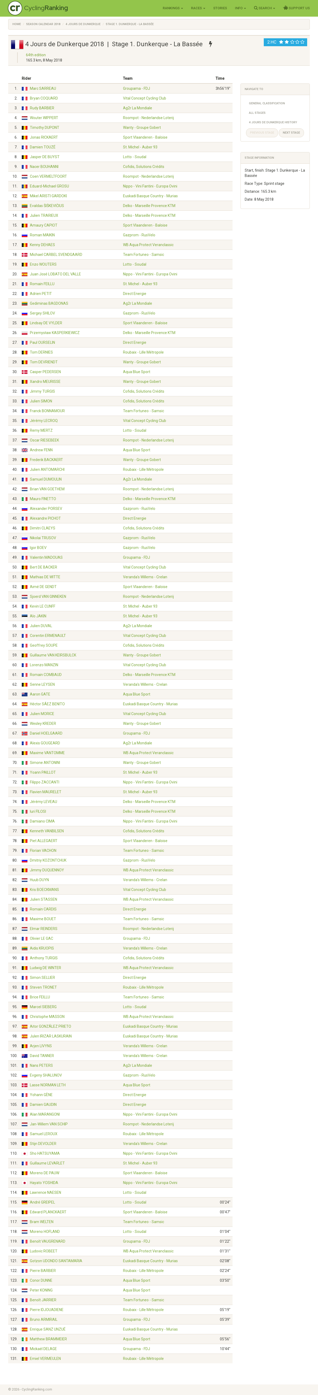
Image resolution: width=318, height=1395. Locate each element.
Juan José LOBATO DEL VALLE (55, 274)
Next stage (291, 132)
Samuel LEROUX (43, 1134)
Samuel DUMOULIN (46, 479)
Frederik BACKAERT (46, 460)
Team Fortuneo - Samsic (143, 254)
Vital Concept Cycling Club (144, 98)
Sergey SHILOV (42, 313)
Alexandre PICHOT (45, 518)
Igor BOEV (38, 548)
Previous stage (262, 132)
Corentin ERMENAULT (48, 635)
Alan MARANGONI (45, 1114)
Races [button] (198, 8)
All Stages (257, 113)
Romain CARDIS (43, 909)
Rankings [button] (173, 8)
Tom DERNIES (41, 352)
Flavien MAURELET (45, 792)
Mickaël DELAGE (43, 1349)
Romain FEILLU (42, 284)
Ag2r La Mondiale (137, 108)
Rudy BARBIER (42, 108)
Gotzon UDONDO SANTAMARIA (56, 1261)
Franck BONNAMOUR (47, 411)
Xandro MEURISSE (45, 381)
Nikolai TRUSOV (43, 538)
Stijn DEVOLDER (43, 1144)
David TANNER (42, 1056)
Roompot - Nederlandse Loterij (148, 118)
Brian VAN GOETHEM (47, 489)
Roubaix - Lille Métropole (143, 352)
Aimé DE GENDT (43, 587)
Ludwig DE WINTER (45, 968)
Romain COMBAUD (46, 675)
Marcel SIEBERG (43, 1007)
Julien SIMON (41, 401)
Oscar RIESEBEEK (44, 440)
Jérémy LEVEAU (43, 802)
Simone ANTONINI (45, 762)
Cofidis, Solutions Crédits (143, 167)
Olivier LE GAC (41, 938)
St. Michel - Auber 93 (140, 147)
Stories (220, 8)
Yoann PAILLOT (43, 772)
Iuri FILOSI (38, 811)
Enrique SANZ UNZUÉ (48, 1329)
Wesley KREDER (43, 723)
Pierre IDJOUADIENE (46, 1310)
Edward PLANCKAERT (48, 1212)
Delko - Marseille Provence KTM (149, 206)
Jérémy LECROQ (44, 421)
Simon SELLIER (42, 977)
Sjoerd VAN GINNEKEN (48, 596)
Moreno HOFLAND (45, 1231)
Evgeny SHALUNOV (46, 1075)
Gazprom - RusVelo (139, 235)
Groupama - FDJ (136, 88)
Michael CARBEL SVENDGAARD (56, 254)
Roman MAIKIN (42, 235)
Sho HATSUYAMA (45, 1153)
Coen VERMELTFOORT (48, 176)
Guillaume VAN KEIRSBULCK (53, 655)
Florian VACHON (43, 850)
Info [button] (240, 8)
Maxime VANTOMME (47, 753)
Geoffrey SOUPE (44, 645)
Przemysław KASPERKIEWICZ (55, 333)
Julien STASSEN (43, 899)
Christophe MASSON (47, 1016)
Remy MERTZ (41, 430)
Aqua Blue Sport (136, 372)
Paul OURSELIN (42, 342)
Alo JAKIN (38, 616)
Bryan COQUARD (44, 98)
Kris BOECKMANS (44, 889)
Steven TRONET (43, 987)
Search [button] (264, 8)
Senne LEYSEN (42, 684)
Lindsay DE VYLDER (46, 323)
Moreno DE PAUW (44, 1173)
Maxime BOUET (43, 919)
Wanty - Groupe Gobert (142, 127)
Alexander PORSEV (46, 508)
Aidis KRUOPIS (42, 948)
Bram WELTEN (41, 1222)
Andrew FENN (41, 450)
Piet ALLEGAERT (43, 841)
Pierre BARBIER (43, 1271)
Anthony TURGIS (44, 958)
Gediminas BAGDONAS (49, 303)
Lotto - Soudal (134, 157)
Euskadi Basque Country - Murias (150, 196)
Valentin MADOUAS (46, 557)
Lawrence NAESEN (45, 1192)
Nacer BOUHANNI (44, 167)
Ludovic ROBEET (43, 1251)
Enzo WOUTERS (43, 264)
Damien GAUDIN (43, 1104)
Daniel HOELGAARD (46, 733)
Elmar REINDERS (43, 929)
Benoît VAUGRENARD (47, 1241)
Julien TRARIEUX (44, 215)
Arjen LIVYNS (41, 1046)
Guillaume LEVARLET (47, 1163)
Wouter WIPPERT (44, 118)
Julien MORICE (42, 714)
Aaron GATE (40, 694)
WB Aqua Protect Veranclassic (148, 245)
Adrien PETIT (41, 294)
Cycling (46, 8)
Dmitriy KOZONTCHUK (48, 860)
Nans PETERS (41, 1065)
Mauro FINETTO (43, 499)
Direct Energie (134, 294)
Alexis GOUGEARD (45, 743)
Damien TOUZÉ (43, 147)
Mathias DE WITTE (45, 577)
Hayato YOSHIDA (44, 1183)
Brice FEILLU (40, 997)
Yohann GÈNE (41, 1095)
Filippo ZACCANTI (44, 782)
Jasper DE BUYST (45, 157)
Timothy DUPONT (44, 127)
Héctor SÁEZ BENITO (47, 704)
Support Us (296, 8)
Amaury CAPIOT (43, 225)
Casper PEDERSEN (45, 372)
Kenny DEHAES (42, 245)
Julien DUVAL (41, 626)
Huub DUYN (39, 880)
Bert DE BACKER (43, 567)
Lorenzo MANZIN (44, 665)
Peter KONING (41, 1290)
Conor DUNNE (41, 1280)
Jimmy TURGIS (42, 391)
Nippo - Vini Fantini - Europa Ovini (150, 186)
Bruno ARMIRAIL (43, 1319)
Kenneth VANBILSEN (47, 831)
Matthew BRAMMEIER (48, 1339)
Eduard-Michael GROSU (49, 186)
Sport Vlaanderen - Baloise (145, 137)
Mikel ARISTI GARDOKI (48, 196)
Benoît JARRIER (43, 1300)
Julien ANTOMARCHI (47, 469)
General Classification (267, 103)
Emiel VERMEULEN (45, 1358)
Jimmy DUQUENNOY (47, 870)
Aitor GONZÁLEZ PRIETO (50, 1026)
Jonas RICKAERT (44, 137)
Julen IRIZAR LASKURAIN (51, 1036)
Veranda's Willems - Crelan (145, 577)
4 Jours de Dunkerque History (273, 122)
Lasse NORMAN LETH (48, 1085)
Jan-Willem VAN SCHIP (49, 1124)
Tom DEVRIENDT (44, 362)
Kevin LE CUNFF (42, 606)
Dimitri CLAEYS (42, 528)
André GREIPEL (42, 1202)
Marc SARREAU (43, 88)
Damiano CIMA (42, 821)
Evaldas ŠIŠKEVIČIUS (47, 206)
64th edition (36, 55)
